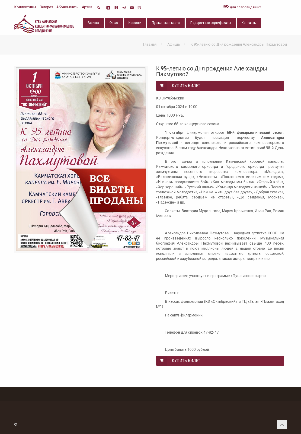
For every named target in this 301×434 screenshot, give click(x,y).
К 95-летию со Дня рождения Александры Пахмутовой (238, 44)
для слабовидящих (242, 7)
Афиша (173, 44)
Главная (150, 44)
